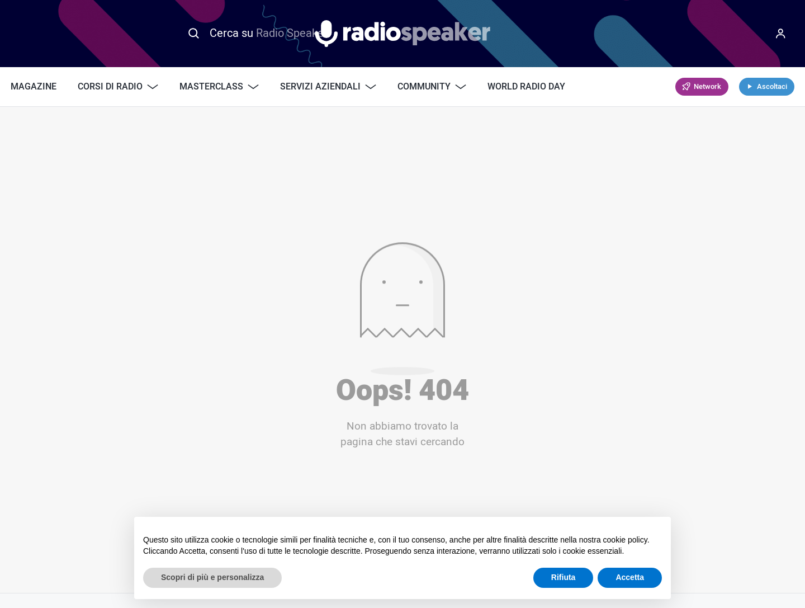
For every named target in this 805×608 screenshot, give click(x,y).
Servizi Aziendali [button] (328, 86)
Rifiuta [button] (563, 577)
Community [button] (431, 86)
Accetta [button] (629, 577)
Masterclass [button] (219, 86)
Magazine (33, 86)
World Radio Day (526, 86)
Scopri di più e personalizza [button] (212, 577)
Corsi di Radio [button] (118, 86)
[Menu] (780, 34)
